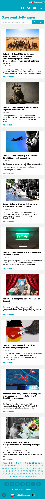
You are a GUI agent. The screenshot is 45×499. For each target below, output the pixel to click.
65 (27, 474)
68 (36, 474)
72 (14, 477)
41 (39, 468)
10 (30, 463)
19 (15, 466)
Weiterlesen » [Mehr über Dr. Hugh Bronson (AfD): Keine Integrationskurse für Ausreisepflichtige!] (8, 460)
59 (9, 474)
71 (11, 477)
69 (39, 474)
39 (33, 468)
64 (24, 474)
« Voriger (5, 463)
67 (33, 474)
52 (30, 471)
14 (42, 463)
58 (6, 474)
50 (24, 471)
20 (18, 466)
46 (12, 471)
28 (42, 466)
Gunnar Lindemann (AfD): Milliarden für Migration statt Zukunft (20, 108)
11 (33, 463)
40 (36, 468)
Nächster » (32, 477)
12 (36, 463)
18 (12, 466)
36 (24, 468)
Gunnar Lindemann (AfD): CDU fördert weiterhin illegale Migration (19, 346)
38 (30, 468)
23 (27, 466)
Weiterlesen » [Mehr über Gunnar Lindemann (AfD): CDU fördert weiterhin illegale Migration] (8, 363)
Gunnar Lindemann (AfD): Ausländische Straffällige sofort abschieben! (20, 156)
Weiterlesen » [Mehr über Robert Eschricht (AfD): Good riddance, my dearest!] (8, 314)
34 (18, 468)
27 (39, 466)
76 (26, 477)
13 (39, 463)
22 (24, 466)
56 (42, 471)
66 (30, 474)
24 (30, 466)
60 (12, 474)
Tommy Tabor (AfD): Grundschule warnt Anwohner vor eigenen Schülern (20, 205)
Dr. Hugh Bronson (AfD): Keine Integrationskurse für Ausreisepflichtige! (21, 443)
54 (36, 471)
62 (18, 474)
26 (36, 466)
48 (18, 471)
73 (17, 477)
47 (15, 471)
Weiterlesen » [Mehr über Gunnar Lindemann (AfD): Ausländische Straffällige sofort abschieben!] (8, 173)
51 (27, 471)
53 (33, 471)
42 (42, 468)
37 (27, 468)
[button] (3, 8)
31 (9, 468)
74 (20, 477)
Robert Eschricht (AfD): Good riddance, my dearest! (21, 300)
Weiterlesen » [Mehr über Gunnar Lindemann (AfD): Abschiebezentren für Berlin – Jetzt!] (8, 268)
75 (23, 477)
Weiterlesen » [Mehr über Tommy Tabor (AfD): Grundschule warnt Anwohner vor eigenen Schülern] (8, 222)
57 (3, 474)
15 (3, 466)
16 (6, 466)
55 (39, 471)
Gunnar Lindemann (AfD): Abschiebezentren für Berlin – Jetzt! (22, 253)
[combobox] (16, 22)
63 (21, 474)
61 (15, 474)
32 (12, 468)
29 (3, 468)
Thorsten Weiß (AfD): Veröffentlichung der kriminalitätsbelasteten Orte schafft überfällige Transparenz (22, 396)
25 (33, 466)
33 (15, 468)
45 (9, 471)
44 (6, 471)
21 (21, 466)
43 (3, 471)
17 (9, 466)
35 (21, 468)
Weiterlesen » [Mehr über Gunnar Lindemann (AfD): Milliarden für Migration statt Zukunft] (8, 125)
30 (6, 468)
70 (42, 474)
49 (21, 471)
